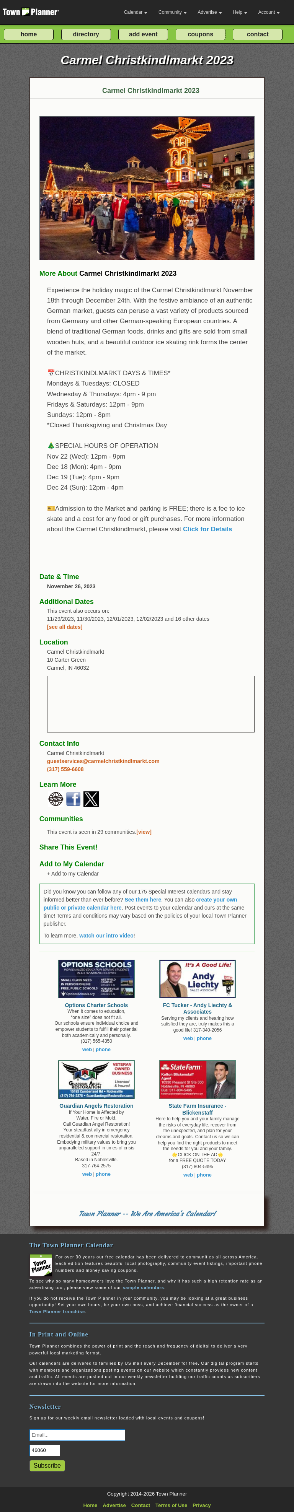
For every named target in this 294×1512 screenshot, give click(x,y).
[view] (144, 832)
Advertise (210, 12)
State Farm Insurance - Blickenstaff (198, 1109)
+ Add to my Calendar (73, 874)
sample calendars (143, 1287)
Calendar (136, 12)
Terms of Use (171, 1505)
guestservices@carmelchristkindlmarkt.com (103, 761)
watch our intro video (106, 936)
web (87, 1049)
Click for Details (207, 529)
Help (240, 12)
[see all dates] (65, 627)
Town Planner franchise (57, 1311)
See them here (142, 900)
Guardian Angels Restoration (96, 1106)
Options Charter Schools (96, 1005)
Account (269, 12)
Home (90, 1505)
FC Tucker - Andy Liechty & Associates (197, 1008)
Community (172, 12)
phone (103, 1049)
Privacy (202, 1505)
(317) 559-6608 (65, 769)
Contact (140, 1505)
